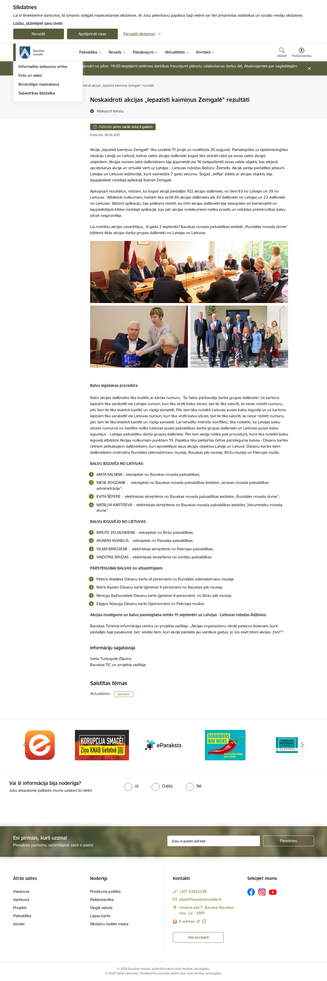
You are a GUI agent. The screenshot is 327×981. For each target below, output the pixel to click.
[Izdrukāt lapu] (301, 97)
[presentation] (42, 807)
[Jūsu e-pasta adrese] (213, 841)
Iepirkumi (21, 899)
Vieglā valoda (101, 907)
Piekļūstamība (102, 899)
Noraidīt (38, 33)
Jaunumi (26, 117)
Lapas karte (100, 915)
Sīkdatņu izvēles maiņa (109, 923)
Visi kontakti (198, 937)
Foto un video (30, 144)
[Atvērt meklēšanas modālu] (282, 53)
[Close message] (309, 68)
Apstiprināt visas (92, 33)
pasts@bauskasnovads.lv (200, 899)
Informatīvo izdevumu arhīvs (43, 135)
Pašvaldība (22, 915)
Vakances (21, 891)
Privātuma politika (105, 891)
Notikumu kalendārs (36, 108)
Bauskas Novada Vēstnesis (41, 126)
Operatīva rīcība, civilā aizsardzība (47, 100)
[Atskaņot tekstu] (110, 111)
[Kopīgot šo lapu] (301, 110)
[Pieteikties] (288, 841)
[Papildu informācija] (204, 921)
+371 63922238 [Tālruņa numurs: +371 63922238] (193, 891)
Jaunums (124, 694)
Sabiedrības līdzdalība (37, 161)
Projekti (19, 907)
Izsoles (19, 923)
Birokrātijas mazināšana (39, 152)
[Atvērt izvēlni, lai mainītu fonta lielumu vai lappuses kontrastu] (301, 53)
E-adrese (187, 921)
